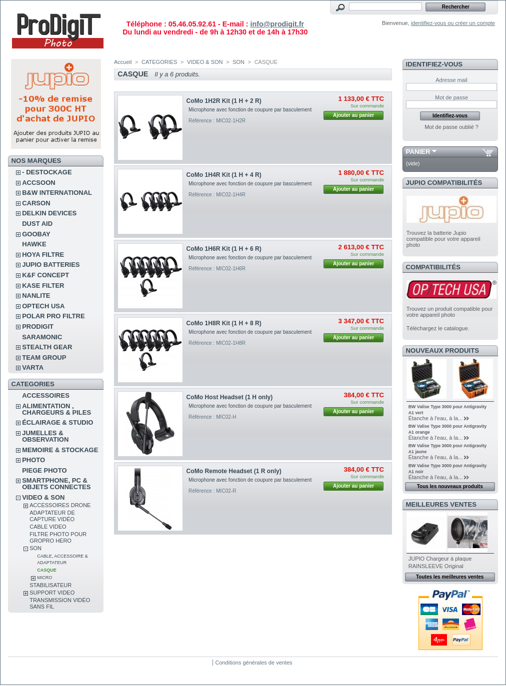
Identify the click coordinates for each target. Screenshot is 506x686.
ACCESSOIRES (46, 395)
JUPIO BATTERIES (51, 264)
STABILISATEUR (51, 585)
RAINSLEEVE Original (436, 566)
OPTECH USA (43, 306)
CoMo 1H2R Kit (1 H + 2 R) (224, 100)
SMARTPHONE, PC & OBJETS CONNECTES (56, 484)
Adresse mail (452, 80)
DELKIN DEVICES (49, 213)
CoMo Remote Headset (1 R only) (234, 471)
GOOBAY (36, 234)
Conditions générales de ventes (253, 663)
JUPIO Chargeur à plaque (440, 559)
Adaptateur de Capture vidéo (52, 516)
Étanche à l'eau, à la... (435, 418)
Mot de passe (451, 97)
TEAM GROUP (44, 357)
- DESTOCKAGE (47, 172)
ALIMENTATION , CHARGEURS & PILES (56, 409)
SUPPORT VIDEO (52, 593)
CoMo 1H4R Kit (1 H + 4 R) (224, 174)
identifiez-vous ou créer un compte (453, 23)
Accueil (123, 62)
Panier (418, 151)
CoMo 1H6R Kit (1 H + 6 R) (224, 248)
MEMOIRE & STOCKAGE (60, 450)
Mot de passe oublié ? (451, 127)
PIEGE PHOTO (44, 470)
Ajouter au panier (353, 115)
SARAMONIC (42, 337)
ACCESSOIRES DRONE (60, 505)
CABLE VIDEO (48, 527)
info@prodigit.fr (277, 24)
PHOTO (33, 460)
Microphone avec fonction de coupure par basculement (250, 109)
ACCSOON (38, 182)
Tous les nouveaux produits (450, 486)
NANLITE (36, 295)
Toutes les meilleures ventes (450, 577)
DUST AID (37, 223)
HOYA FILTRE (43, 254)
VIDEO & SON (43, 497)
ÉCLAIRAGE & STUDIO (57, 422)
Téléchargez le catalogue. (438, 328)
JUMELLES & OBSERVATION (45, 436)
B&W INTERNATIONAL (57, 192)
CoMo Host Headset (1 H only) (229, 397)
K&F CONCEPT (45, 275)
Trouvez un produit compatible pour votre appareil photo (449, 312)
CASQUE (46, 570)
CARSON (36, 203)
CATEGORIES (159, 62)
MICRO (44, 577)
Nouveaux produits (443, 350)
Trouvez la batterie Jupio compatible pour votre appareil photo (443, 239)
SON (36, 548)
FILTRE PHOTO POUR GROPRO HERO (58, 537)
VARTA (33, 367)
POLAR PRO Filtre (53, 316)
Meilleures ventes (441, 504)
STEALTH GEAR (47, 347)
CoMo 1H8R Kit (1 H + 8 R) (224, 323)
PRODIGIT (38, 326)
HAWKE (34, 244)
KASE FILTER (43, 285)
